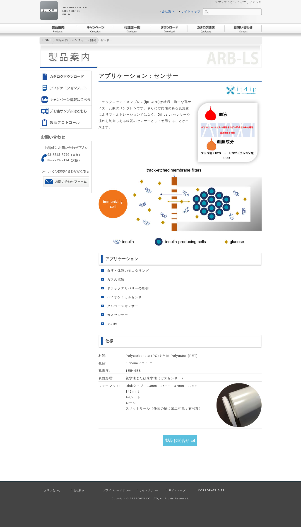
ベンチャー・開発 (84, 40)
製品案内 (58, 28)
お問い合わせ (243, 28)
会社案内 (168, 11)
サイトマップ (190, 11)
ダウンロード (169, 28)
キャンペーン (95, 28)
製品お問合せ (180, 440)
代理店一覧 (132, 28)
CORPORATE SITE (211, 490)
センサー (106, 40)
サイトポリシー (149, 490)
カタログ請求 (206, 28)
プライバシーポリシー (117, 490)
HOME (47, 40)
